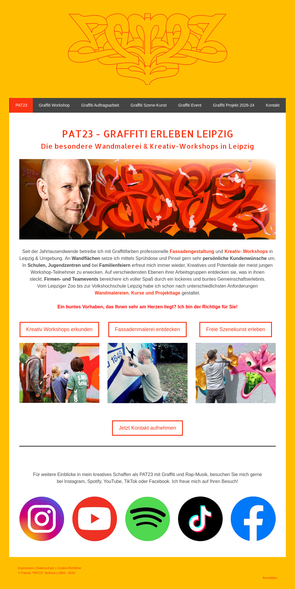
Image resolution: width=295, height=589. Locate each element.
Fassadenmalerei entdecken (147, 329)
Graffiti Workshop (54, 105)
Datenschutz (45, 568)
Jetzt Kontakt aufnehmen (147, 428)
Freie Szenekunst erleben (235, 329)
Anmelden (270, 577)
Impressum (26, 568)
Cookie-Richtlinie (69, 568)
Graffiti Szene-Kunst (149, 105)
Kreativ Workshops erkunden (59, 329)
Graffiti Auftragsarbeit (100, 105)
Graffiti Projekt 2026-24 (233, 105)
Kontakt (272, 105)
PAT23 (21, 105)
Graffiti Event (189, 105)
